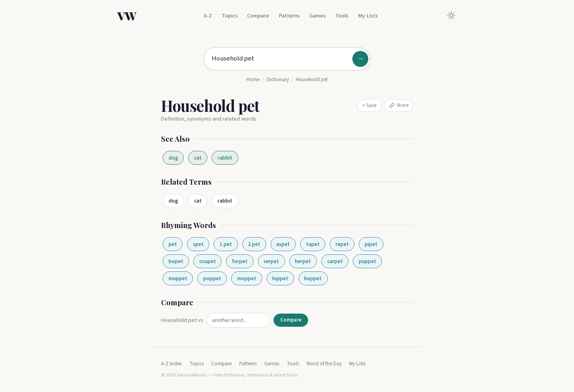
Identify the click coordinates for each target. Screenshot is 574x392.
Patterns (289, 16)
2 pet (254, 244)
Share (399, 105)
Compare (258, 16)
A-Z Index (171, 363)
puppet (367, 261)
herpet (303, 261)
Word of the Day (324, 363)
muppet (178, 278)
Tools (341, 16)
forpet (240, 261)
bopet (176, 261)
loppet (280, 278)
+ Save (369, 105)
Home (252, 79)
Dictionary (278, 79)
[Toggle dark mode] (451, 15)
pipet (371, 244)
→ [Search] (360, 59)
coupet (207, 261)
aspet (283, 244)
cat (198, 158)
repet (342, 244)
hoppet (313, 278)
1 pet (226, 244)
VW (126, 15)
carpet (335, 261)
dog (173, 158)
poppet (212, 278)
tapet (313, 244)
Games (317, 16)
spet (198, 244)
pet (173, 244)
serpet (271, 261)
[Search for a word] (287, 59)
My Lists (368, 16)
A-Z (208, 16)
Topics (230, 16)
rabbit (225, 158)
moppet (246, 278)
